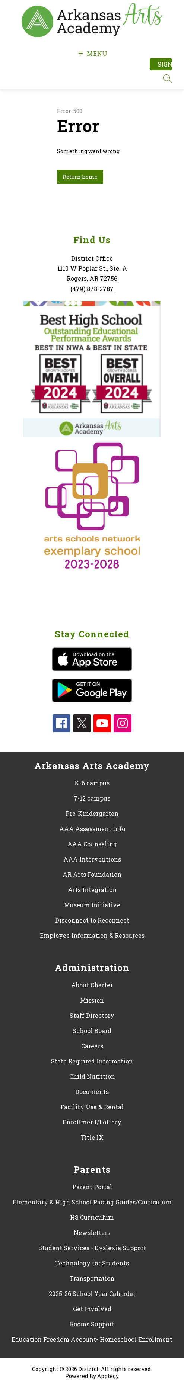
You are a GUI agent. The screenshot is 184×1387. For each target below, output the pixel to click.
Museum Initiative (92, 905)
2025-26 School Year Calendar (92, 1293)
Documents (92, 1091)
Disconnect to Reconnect (92, 920)
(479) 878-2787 (92, 289)
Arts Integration (92, 890)
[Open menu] (92, 53)
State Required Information (92, 1061)
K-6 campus (92, 783)
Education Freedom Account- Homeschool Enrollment (92, 1339)
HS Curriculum (92, 1217)
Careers (92, 1046)
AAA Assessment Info (92, 829)
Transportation (92, 1278)
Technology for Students (92, 1263)
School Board (92, 1030)
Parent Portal (92, 1187)
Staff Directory (92, 1015)
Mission (92, 1000)
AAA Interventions (92, 859)
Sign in (165, 64)
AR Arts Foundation (92, 874)
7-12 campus (92, 798)
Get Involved (92, 1309)
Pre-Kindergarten (92, 813)
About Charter (92, 985)
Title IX (92, 1137)
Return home (80, 176)
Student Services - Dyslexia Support (92, 1248)
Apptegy (108, 1376)
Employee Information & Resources (92, 935)
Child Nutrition (92, 1076)
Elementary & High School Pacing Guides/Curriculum (92, 1202)
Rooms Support (92, 1324)
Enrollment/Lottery (92, 1122)
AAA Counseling (92, 844)
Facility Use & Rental (92, 1107)
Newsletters (92, 1232)
